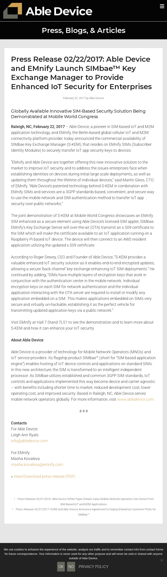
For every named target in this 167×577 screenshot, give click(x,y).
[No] (161, 560)
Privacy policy (94, 566)
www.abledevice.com (135, 399)
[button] (162, 6)
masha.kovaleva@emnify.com (37, 464)
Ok (61, 566)
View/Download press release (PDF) (44, 476)
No (71, 566)
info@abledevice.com (29, 440)
